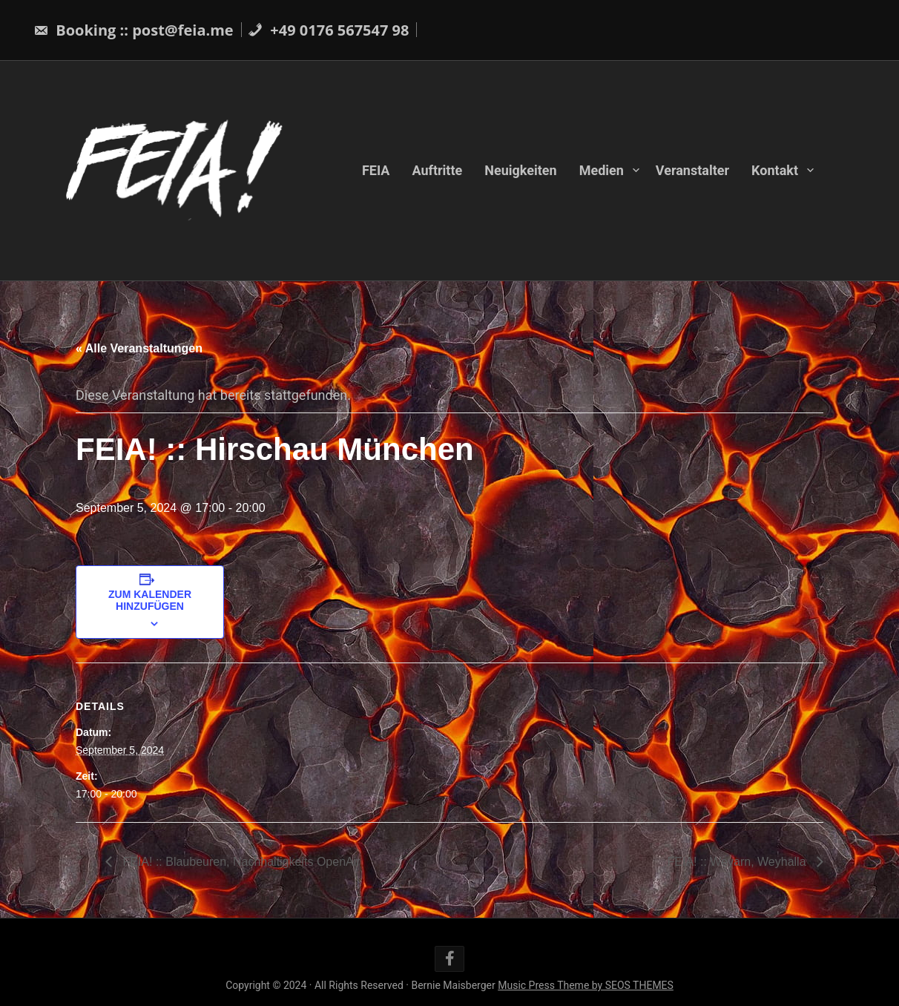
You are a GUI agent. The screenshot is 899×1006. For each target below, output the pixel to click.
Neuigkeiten (520, 170)
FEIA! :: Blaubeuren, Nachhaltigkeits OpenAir (239, 861)
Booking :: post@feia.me (133, 30)
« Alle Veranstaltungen (139, 348)
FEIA (376, 170)
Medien (601, 170)
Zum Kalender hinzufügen (149, 600)
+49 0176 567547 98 (328, 30)
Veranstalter (692, 170)
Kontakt (774, 170)
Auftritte (437, 170)
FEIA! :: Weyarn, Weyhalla (738, 861)
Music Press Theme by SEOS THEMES (586, 985)
